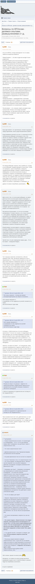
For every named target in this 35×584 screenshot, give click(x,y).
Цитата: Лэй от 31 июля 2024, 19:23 (14, 382)
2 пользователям (6, 245)
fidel (5, 286)
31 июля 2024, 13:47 (6, 289)
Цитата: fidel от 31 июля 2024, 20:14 (14, 409)
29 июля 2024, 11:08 (6, 162)
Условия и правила (17, 580)
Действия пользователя (26, 42)
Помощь (11, 580)
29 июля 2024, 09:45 (6, 49)
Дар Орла (17, 582)
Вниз (3, 42)
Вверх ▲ (24, 580)
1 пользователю (5, 118)
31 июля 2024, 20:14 (6, 378)
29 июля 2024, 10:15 (6, 126)
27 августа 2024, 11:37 (7, 435)
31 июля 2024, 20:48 (6, 405)
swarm (6, 432)
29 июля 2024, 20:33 (6, 193)
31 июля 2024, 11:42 (6, 253)
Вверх (3, 570)
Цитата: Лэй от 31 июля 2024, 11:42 (14, 293)
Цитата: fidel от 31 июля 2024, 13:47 (14, 320)
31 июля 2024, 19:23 (6, 316)
